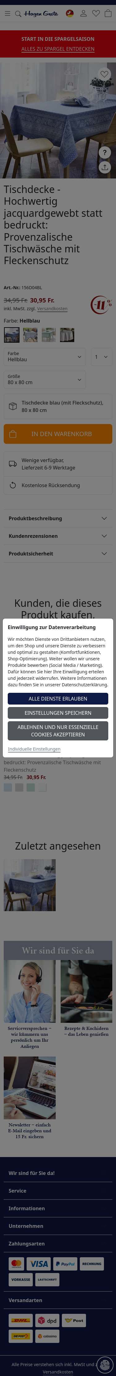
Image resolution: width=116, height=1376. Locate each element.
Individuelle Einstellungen (34, 749)
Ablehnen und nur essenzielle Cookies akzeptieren (58, 731)
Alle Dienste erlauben (58, 698)
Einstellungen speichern (57, 712)
